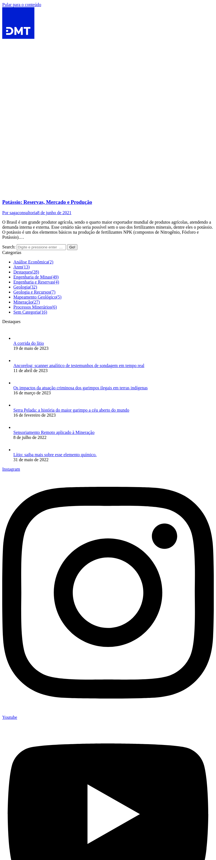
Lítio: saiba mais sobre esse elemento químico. (55, 454)
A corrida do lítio (28, 343)
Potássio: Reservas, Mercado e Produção (47, 202)
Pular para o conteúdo (21, 4)
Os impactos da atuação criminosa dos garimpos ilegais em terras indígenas (80, 387)
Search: (9, 247)
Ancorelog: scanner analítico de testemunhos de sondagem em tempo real (78, 365)
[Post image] (18, 338)
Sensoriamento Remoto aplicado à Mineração (53, 432)
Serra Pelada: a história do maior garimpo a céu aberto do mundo (71, 410)
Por (19, 212)
